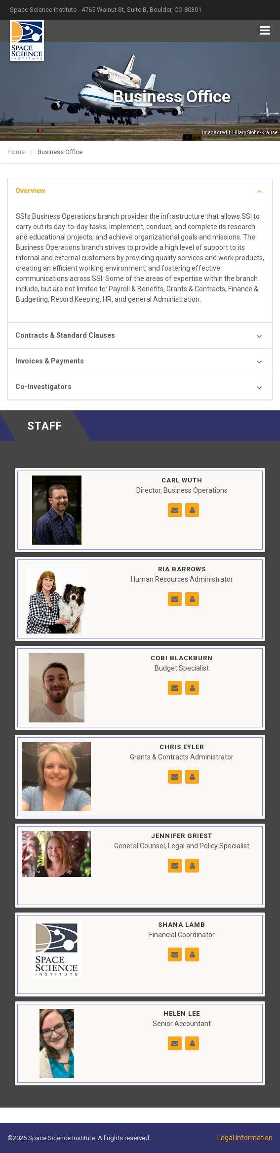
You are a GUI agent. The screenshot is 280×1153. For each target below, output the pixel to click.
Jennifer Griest (181, 835)
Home (16, 152)
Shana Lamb (181, 924)
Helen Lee (181, 1013)
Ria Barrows (182, 569)
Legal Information (245, 1138)
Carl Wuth (181, 480)
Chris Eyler (182, 747)
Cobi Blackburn (182, 658)
